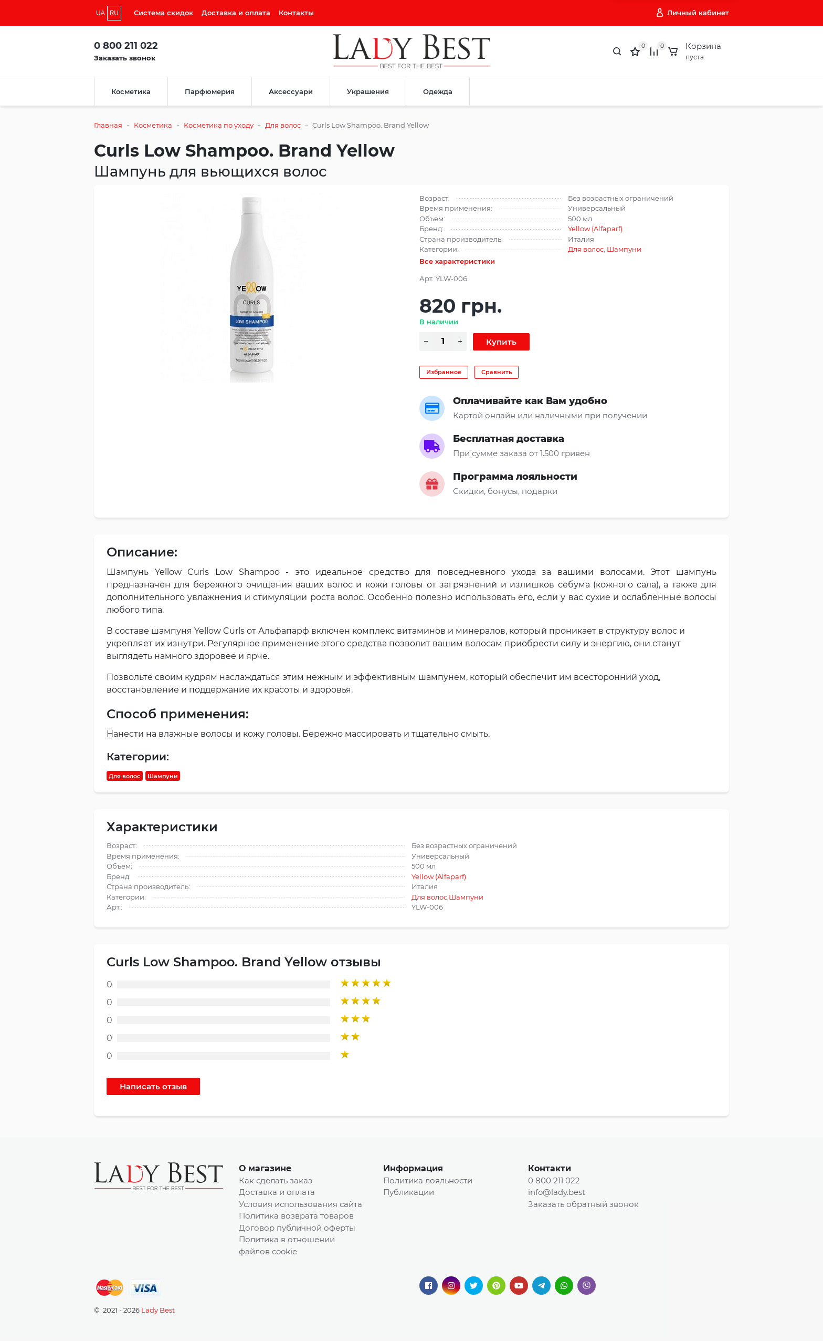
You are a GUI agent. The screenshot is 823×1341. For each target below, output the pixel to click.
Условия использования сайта (300, 1204)
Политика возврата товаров (296, 1216)
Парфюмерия (210, 91)
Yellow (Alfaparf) (595, 228)
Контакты (296, 12)
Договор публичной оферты (297, 1228)
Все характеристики (457, 261)
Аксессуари (291, 91)
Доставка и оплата (236, 12)
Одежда (437, 91)
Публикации (408, 1192)
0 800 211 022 (126, 45)
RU (114, 13)
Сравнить (496, 372)
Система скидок (163, 12)
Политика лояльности (427, 1180)
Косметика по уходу (219, 125)
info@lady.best (556, 1192)
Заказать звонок (124, 58)
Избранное (443, 372)
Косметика (131, 91)
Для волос (283, 125)
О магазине (265, 1168)
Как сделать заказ (275, 1180)
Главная (108, 125)
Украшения (368, 91)
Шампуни (624, 249)
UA (100, 13)
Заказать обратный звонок (583, 1204)
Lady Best (158, 1310)
